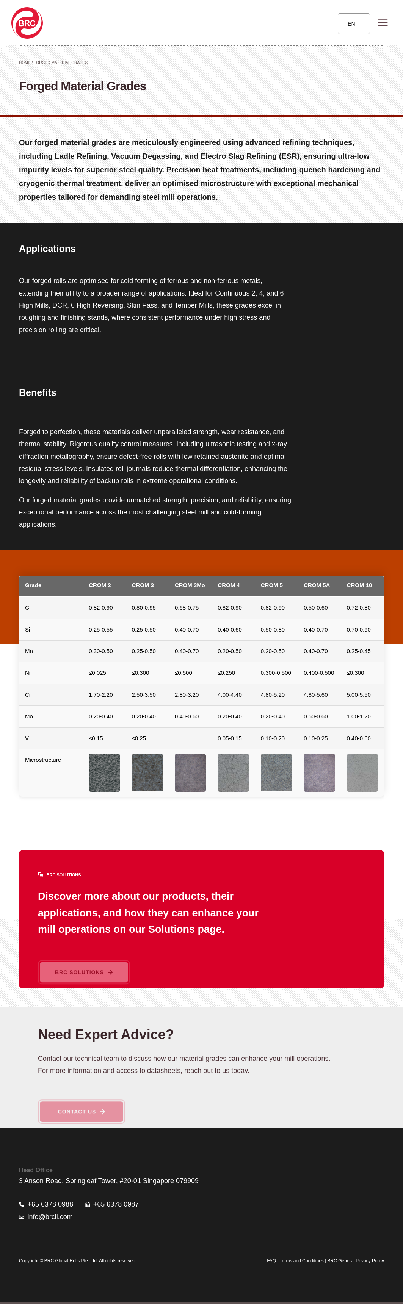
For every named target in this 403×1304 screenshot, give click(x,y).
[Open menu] (383, 22)
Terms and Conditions (301, 1260)
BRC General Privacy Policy (356, 1260)
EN (351, 24)
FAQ (271, 1260)
